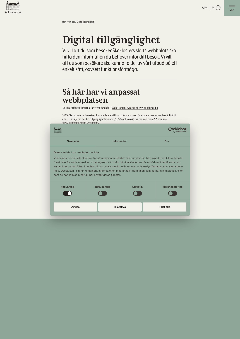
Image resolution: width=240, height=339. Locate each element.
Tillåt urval (120, 206)
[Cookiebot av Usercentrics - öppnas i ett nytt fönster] (172, 130)
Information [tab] (120, 141)
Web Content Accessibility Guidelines (133, 107)
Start (64, 22)
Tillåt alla (164, 206)
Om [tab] (167, 141)
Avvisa (75, 206)
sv (216, 7)
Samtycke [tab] (73, 141)
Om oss (71, 22)
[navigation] (232, 8)
